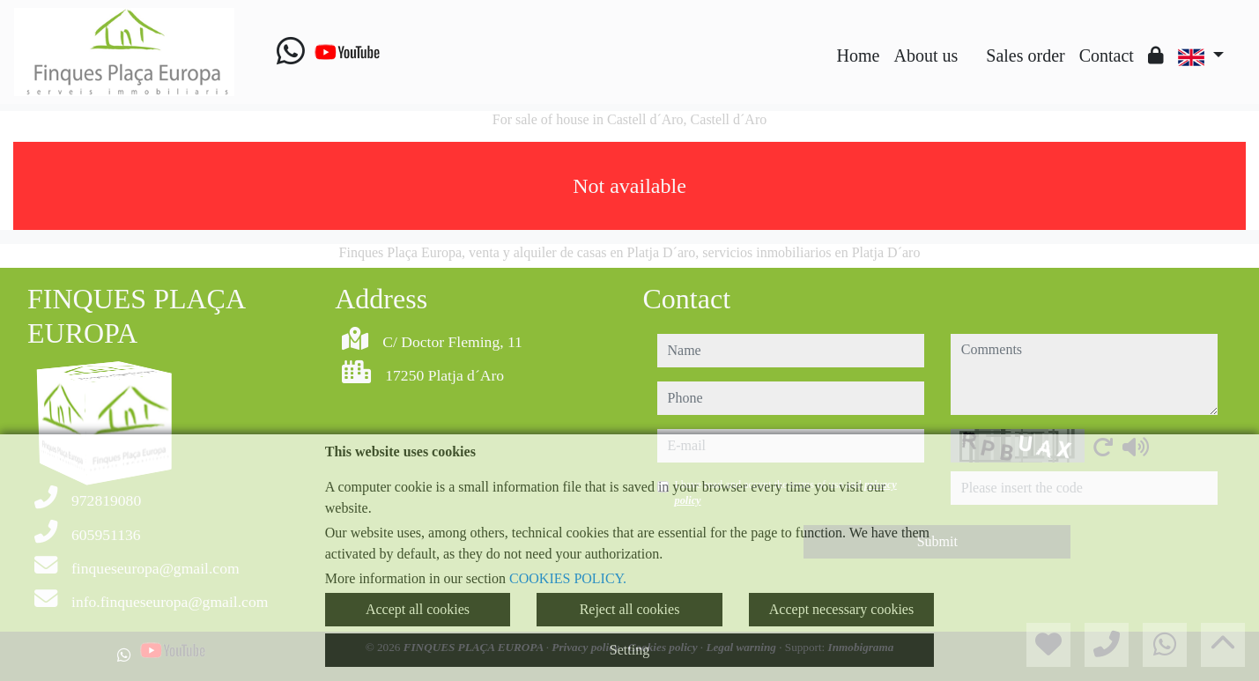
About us (925, 55)
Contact (1106, 55)
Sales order (1025, 55)
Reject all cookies (630, 609)
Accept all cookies (418, 609)
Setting (629, 649)
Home (858, 55)
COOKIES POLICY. (567, 578)
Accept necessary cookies (841, 609)
